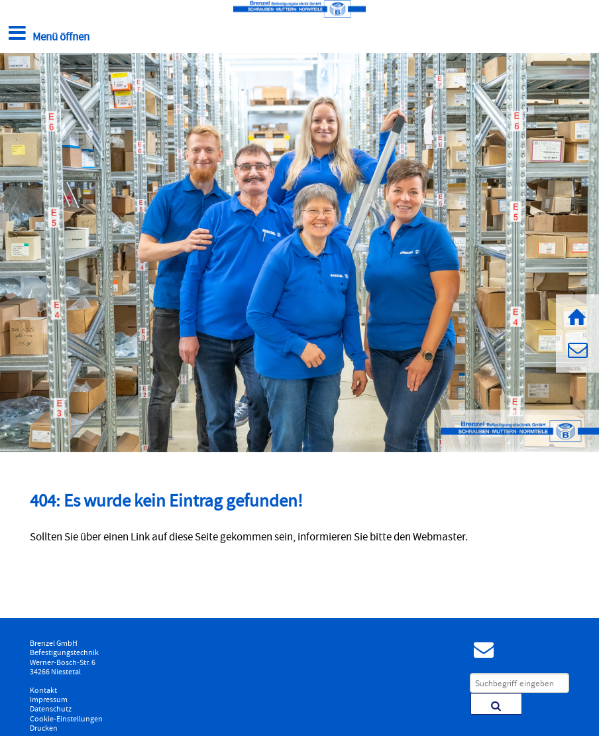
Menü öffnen (47, 34)
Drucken (44, 728)
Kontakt (43, 691)
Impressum (49, 700)
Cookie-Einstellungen (66, 719)
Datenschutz (51, 709)
